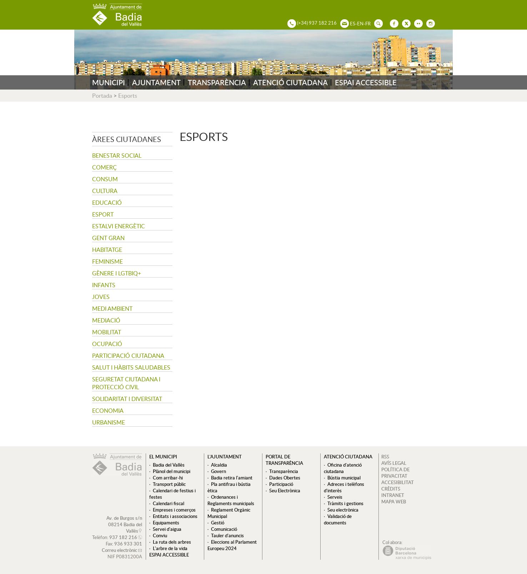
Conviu (160, 535)
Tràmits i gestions (345, 503)
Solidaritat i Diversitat (127, 399)
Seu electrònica (342, 510)
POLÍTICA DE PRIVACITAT (395, 472)
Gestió (217, 522)
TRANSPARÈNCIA (217, 82)
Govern (218, 471)
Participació (281, 484)
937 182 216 (123, 537)
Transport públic (169, 484)
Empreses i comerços (174, 510)
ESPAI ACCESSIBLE (366, 82)
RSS (385, 456)
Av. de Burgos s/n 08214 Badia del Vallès (124, 524)
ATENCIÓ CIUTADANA (290, 82)
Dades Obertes (284, 477)
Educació (107, 203)
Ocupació (107, 344)
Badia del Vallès (169, 465)
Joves (101, 297)
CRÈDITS (390, 489)
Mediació (106, 320)
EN (360, 23)
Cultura (104, 191)
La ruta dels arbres (172, 542)
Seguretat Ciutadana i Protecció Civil (126, 383)
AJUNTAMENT (156, 82)
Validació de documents (338, 519)
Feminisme (107, 261)
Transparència (283, 471)
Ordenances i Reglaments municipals (230, 500)
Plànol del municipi (171, 471)
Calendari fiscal (168, 503)
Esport (103, 214)
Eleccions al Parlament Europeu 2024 (232, 545)
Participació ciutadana (128, 356)
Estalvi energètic (118, 226)
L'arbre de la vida (170, 548)
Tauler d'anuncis (227, 535)
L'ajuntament (224, 456)
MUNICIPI (108, 82)
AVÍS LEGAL (393, 463)
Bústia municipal (344, 477)
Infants (103, 285)
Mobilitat (106, 332)
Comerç (104, 167)
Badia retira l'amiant (231, 477)
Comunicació (224, 529)
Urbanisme (108, 422)
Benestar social (116, 155)
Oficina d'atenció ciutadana (343, 468)
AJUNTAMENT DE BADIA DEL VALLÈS (117, 15)
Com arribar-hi (168, 477)
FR (368, 23)
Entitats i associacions (175, 516)
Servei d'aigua (167, 529)
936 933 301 (128, 543)
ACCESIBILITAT (397, 482)
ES (352, 23)
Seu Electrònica (284, 490)
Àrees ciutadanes (126, 139)
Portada (102, 96)
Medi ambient (112, 309)
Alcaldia (219, 465)
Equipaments (166, 522)
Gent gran (108, 238)
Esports (127, 96)
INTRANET (392, 495)
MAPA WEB (393, 501)
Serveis (334, 497)
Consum (105, 179)
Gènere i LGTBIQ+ (116, 273)
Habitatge (107, 250)
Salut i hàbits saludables (131, 367)
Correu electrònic (119, 550)
